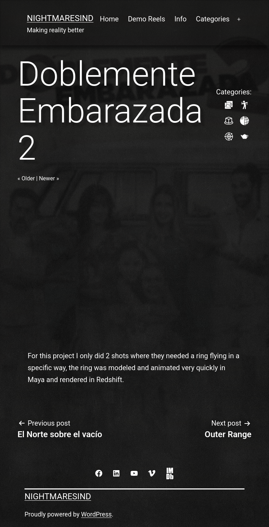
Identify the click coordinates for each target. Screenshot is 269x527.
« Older (26, 178)
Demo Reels (146, 19)
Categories (212, 19)
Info (180, 19)
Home (109, 19)
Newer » (49, 178)
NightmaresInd (60, 18)
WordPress (96, 514)
